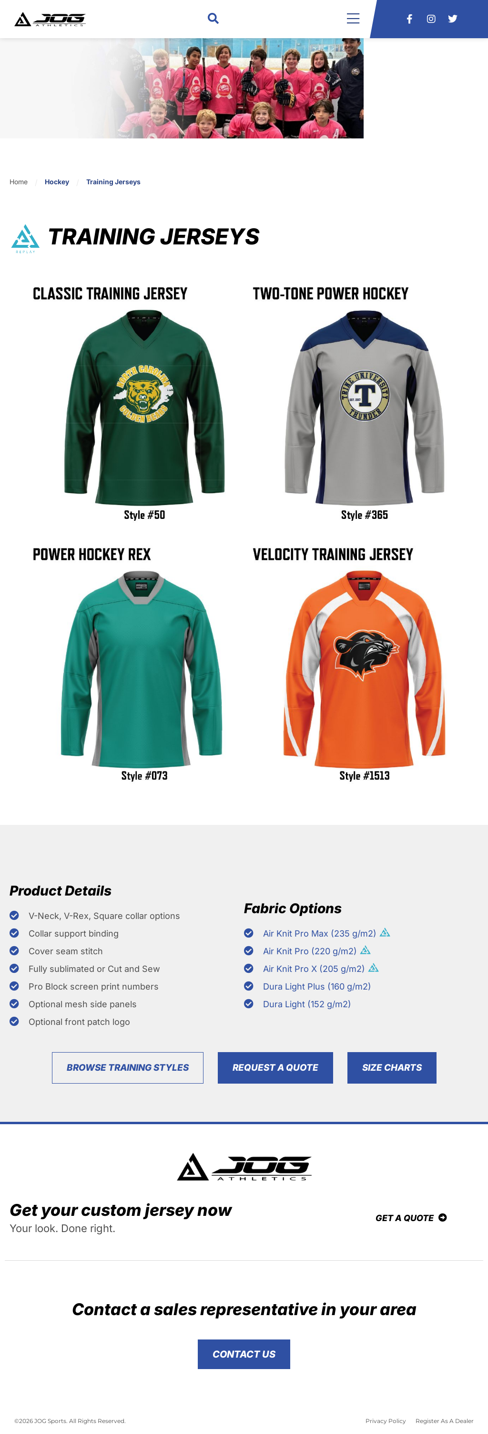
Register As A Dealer (445, 1424)
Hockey (57, 182)
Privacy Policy (386, 1424)
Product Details (71, 892)
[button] (213, 19)
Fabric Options (303, 910)
